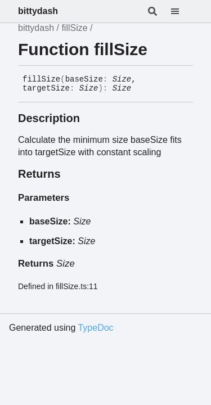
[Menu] (181, 11)
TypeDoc (95, 327)
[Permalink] (139, 89)
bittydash (38, 11)
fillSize (74, 28)
